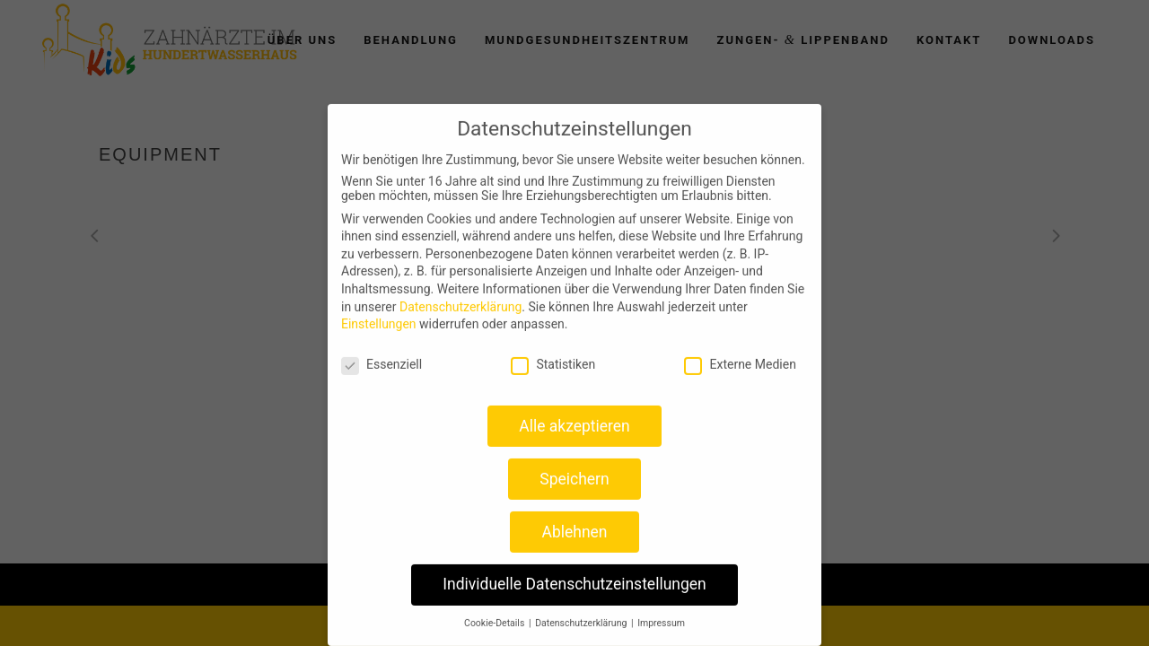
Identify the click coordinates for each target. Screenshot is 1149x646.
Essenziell (381, 355)
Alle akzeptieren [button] (574, 417)
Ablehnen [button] (574, 523)
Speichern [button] (574, 470)
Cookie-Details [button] (495, 614)
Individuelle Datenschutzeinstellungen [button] (574, 575)
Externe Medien (739, 355)
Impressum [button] (661, 614)
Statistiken (553, 355)
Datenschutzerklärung (460, 298)
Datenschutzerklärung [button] (582, 614)
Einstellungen (379, 315)
